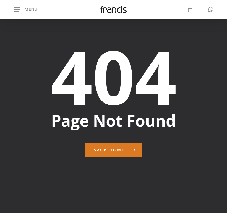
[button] (26, 9)
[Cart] (188, 9)
